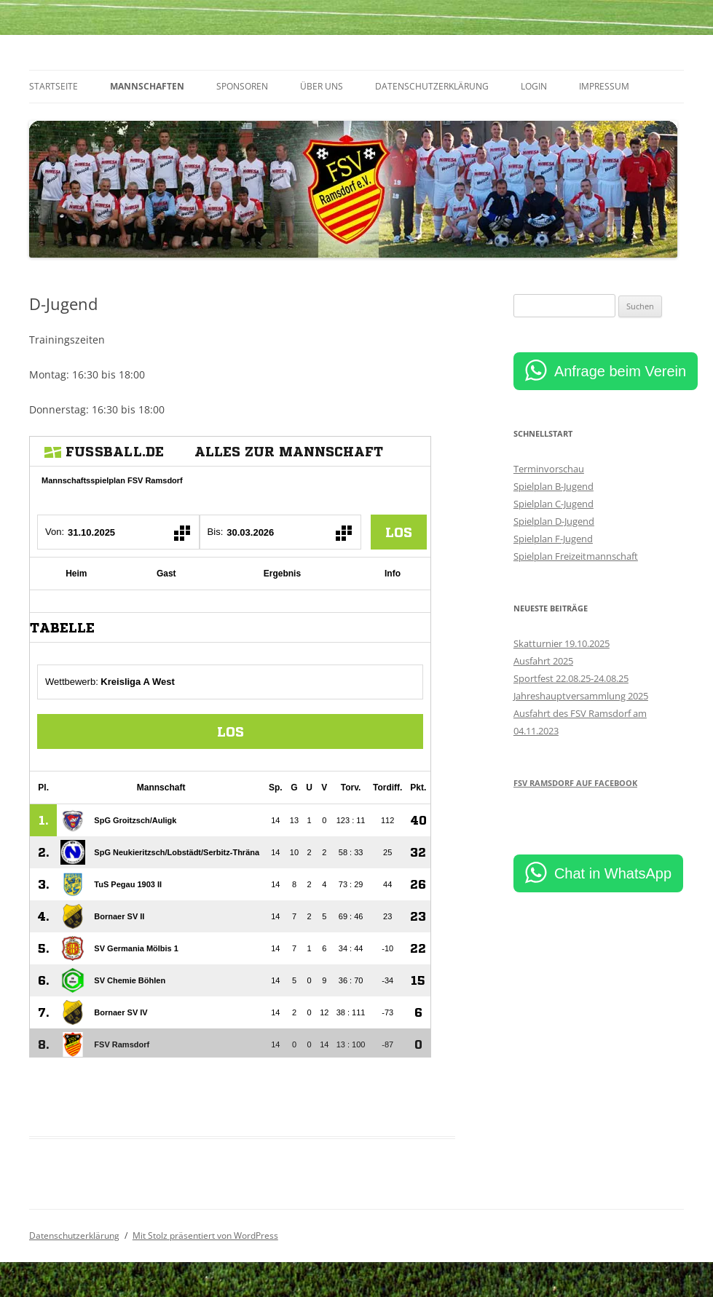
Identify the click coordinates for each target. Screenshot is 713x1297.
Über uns (321, 86)
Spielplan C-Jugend (553, 503)
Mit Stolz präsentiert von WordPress (205, 1235)
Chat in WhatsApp (612, 873)
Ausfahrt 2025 (543, 660)
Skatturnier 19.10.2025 (561, 643)
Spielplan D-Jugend (553, 521)
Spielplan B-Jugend (553, 486)
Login (534, 86)
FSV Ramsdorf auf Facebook (575, 782)
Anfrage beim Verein (620, 371)
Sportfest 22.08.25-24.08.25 (571, 678)
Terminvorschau (548, 468)
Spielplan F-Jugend (553, 538)
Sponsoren (242, 86)
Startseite (53, 86)
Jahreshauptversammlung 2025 (580, 695)
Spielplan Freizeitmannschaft (575, 556)
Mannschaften (147, 86)
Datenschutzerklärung (432, 86)
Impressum (604, 86)
